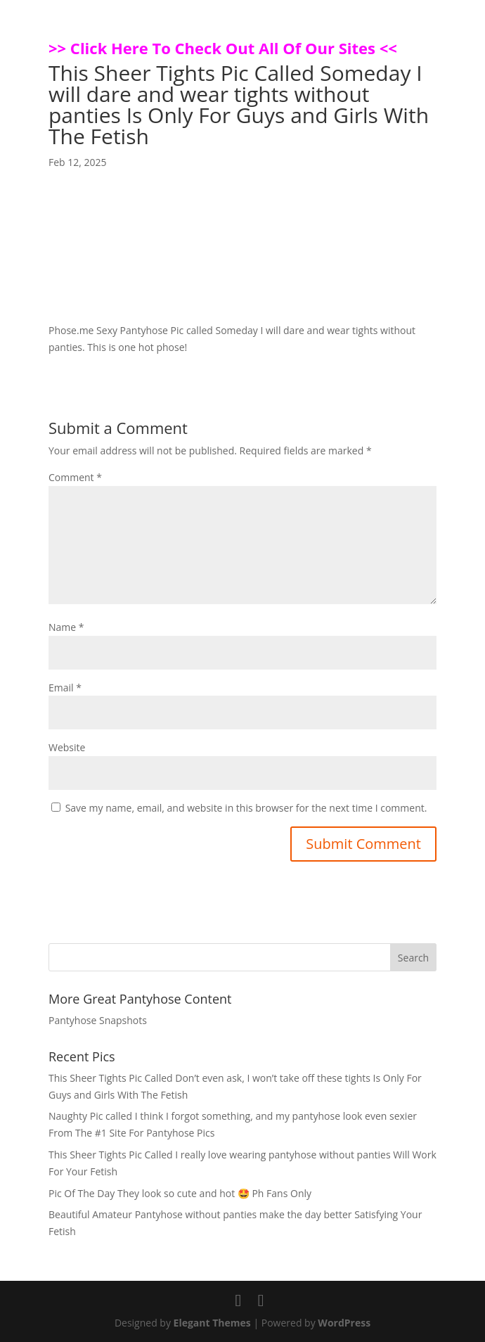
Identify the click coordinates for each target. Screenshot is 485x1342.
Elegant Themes (212, 1322)
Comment (75, 477)
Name (66, 627)
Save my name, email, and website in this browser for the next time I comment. (246, 807)
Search (413, 957)
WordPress (344, 1322)
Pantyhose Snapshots (97, 1020)
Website (66, 747)
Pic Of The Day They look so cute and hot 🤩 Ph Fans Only (179, 1193)
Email (65, 687)
